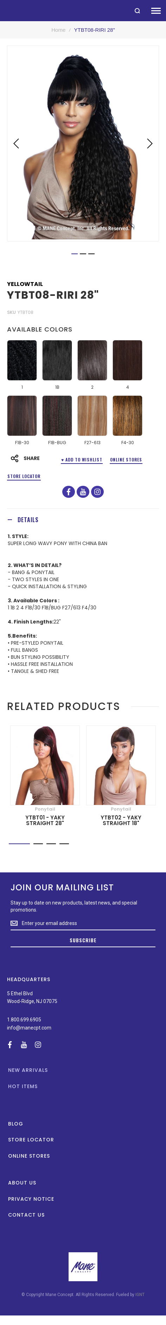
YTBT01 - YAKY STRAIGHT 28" (45, 820)
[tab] (83, 519)
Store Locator (23, 476)
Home (58, 30)
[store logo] (3, 10)
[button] (16, 143)
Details (28, 519)
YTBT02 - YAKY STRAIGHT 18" (121, 820)
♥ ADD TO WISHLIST (81, 459)
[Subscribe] (83, 940)
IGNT (140, 1294)
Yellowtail (25, 284)
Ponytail (45, 809)
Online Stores (126, 459)
